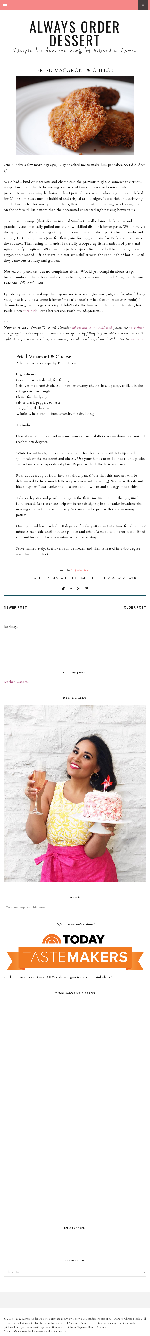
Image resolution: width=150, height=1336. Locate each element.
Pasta (121, 578)
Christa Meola (132, 1319)
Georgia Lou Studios (84, 1319)
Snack (131, 578)
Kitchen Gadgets (16, 682)
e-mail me (137, 339)
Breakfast (59, 578)
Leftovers (107, 578)
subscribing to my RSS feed (92, 327)
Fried (72, 578)
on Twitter (136, 327)
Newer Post (15, 607)
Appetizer (41, 578)
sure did (29, 311)
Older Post (135, 607)
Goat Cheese (87, 578)
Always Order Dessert (75, 33)
